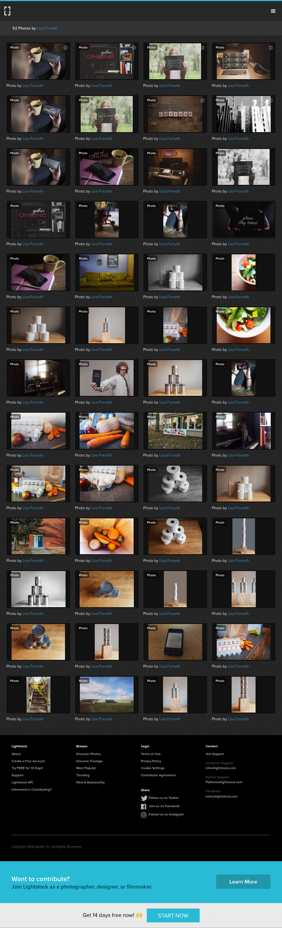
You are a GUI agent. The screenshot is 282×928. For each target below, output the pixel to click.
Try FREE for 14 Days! (27, 768)
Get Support (215, 753)
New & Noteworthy (90, 782)
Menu (273, 11)
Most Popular (86, 768)
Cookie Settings (153, 768)
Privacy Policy (151, 761)
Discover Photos (88, 753)
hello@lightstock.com (221, 796)
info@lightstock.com (221, 768)
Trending (83, 775)
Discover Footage (89, 761)
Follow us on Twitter (164, 797)
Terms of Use (151, 753)
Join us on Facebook (164, 806)
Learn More (243, 882)
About (16, 753)
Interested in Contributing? (32, 789)
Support (17, 775)
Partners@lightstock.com (224, 782)
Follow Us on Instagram (166, 814)
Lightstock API (22, 782)
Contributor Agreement (158, 775)
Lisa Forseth (47, 28)
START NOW (173, 915)
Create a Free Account (28, 761)
